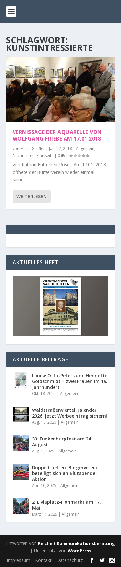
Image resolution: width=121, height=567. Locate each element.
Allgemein (85, 148)
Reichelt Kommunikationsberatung (76, 543)
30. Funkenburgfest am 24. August (62, 442)
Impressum (18, 560)
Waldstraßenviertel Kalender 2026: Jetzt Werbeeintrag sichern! (69, 413)
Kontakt (43, 560)
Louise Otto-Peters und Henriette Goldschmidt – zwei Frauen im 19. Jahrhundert (69, 381)
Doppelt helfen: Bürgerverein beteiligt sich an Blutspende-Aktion (64, 473)
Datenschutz (69, 560)
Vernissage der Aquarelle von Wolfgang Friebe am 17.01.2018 (57, 135)
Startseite (45, 155)
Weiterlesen (31, 196)
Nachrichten (24, 155)
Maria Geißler (32, 148)
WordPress (79, 550)
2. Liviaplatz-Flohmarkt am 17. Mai (66, 505)
